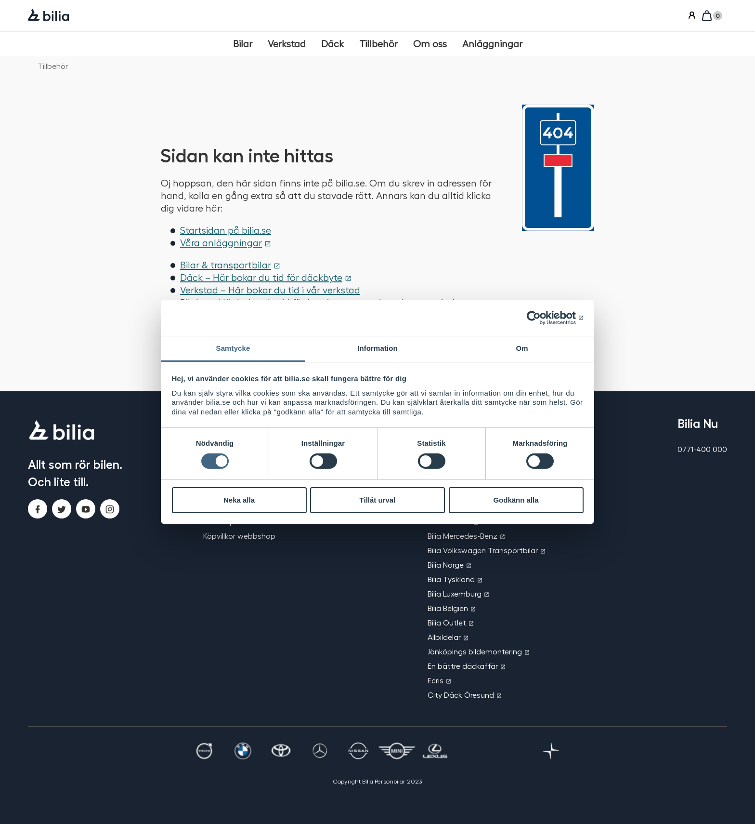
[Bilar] (242, 43)
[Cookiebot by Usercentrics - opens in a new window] (541, 317)
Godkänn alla (515, 500)
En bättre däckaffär (463, 665)
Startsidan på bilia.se (225, 230)
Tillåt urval (378, 500)
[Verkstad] (286, 43)
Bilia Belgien (448, 607)
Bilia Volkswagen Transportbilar (483, 550)
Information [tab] (377, 348)
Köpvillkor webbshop (239, 535)
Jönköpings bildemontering (475, 651)
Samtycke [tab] (233, 348)
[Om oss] (430, 43)
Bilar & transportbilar (225, 264)
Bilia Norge (446, 564)
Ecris (435, 680)
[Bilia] (48, 16)
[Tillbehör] (378, 43)
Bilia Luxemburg (455, 593)
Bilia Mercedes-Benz (462, 535)
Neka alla (239, 500)
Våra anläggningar (221, 242)
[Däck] (332, 43)
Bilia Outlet (447, 622)
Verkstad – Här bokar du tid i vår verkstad (270, 289)
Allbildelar (444, 636)
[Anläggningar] (492, 43)
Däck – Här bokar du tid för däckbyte (261, 277)
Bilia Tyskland (451, 579)
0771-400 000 (702, 448)
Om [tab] (522, 348)
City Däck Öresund (461, 694)
